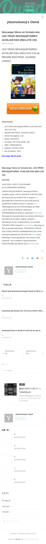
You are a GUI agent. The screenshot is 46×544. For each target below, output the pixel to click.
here (33, 235)
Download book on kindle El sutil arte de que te (21, 331)
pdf (35, 204)
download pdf (33, 244)
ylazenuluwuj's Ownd (23, 22)
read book (38, 213)
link (36, 198)
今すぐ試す (30, 10)
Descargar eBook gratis (11, 156)
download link (28, 225)
